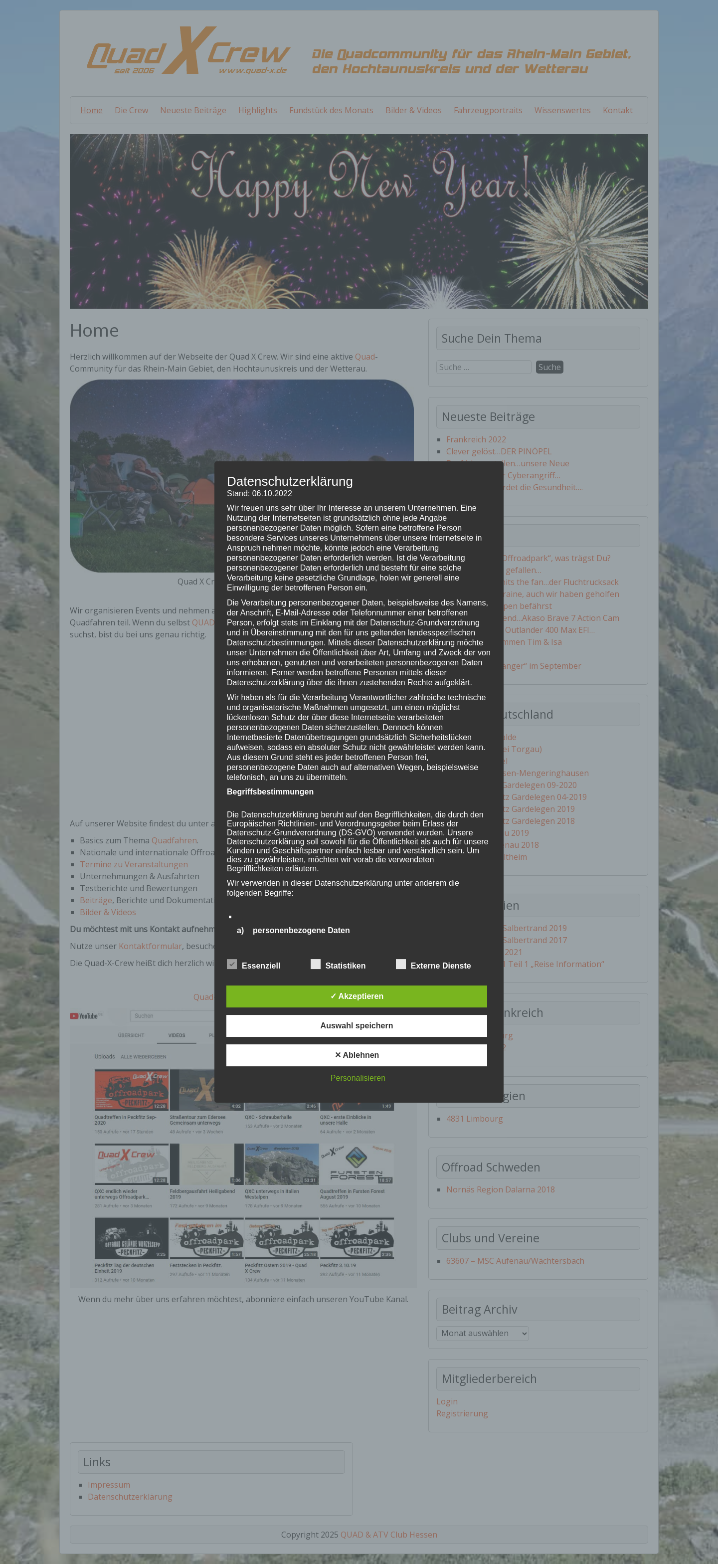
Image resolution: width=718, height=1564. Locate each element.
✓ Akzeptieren (357, 996)
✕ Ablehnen (357, 1055)
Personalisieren (358, 1078)
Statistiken (338, 964)
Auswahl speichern (357, 1025)
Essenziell (253, 964)
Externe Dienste (433, 964)
